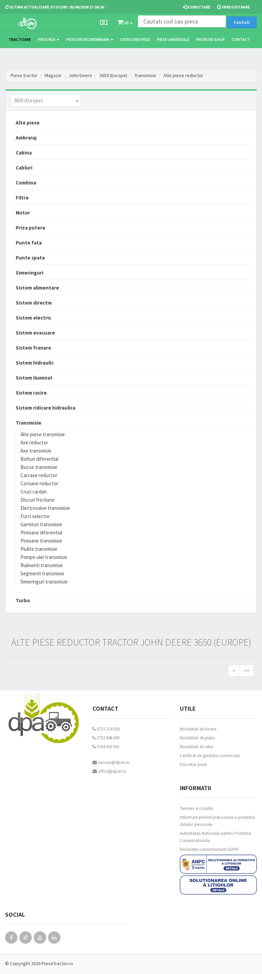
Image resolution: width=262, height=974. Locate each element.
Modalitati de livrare (198, 729)
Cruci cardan (33, 491)
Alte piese (28, 122)
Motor (23, 212)
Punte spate (30, 257)
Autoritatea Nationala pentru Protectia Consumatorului (215, 836)
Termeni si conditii (196, 808)
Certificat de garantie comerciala (210, 755)
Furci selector (35, 516)
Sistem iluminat (34, 377)
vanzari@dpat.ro (110, 762)
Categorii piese (135, 39)
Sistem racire (31, 392)
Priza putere (30, 227)
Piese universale (173, 39)
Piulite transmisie (38, 549)
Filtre (22, 197)
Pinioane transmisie (41, 540)
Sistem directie (34, 302)
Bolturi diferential (39, 459)
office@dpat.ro (109, 771)
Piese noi (48, 39)
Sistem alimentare (37, 287)
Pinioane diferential (41, 532)
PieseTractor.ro (57, 963)
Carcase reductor (38, 475)
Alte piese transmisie (42, 434)
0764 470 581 (105, 747)
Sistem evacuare (35, 332)
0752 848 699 (105, 738)
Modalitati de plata (197, 738)
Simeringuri (29, 272)
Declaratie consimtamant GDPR (209, 849)
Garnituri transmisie (41, 524)
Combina (26, 182)
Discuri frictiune (37, 500)
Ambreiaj (26, 137)
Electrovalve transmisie (45, 508)
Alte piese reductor (183, 75)
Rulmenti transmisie (41, 565)
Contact (241, 39)
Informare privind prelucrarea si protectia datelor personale (217, 820)
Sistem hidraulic (35, 362)
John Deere (80, 75)
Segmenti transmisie (42, 573)
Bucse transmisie (38, 467)
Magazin (53, 75)
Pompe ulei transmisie (43, 557)
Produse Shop (210, 39)
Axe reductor (34, 442)
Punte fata (29, 242)
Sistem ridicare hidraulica (45, 407)
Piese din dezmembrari (89, 39)
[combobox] (46, 100)
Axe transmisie (36, 450)
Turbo (23, 600)
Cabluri (24, 167)
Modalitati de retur (197, 747)
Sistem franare (33, 347)
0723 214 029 (105, 729)
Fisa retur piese (193, 764)
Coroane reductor (39, 483)
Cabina (24, 152)
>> (246, 670)
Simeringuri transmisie (44, 581)
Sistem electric (33, 317)
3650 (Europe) (113, 75)
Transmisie (145, 75)
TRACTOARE (20, 39)
